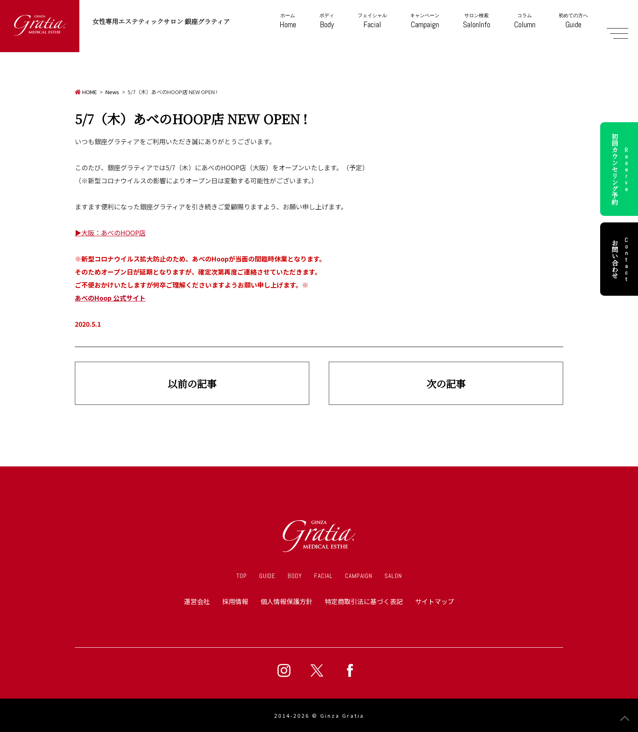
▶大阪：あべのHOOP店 (110, 232)
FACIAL (323, 576)
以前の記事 (192, 383)
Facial (372, 21)
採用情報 (235, 601)
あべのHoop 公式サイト (110, 298)
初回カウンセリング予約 (621, 169)
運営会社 (197, 601)
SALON (393, 576)
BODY (295, 576)
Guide (573, 21)
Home (288, 21)
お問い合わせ (621, 259)
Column (524, 21)
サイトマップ (434, 601)
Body (326, 21)
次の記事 (445, 383)
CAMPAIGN (358, 576)
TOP (241, 576)
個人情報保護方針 (286, 601)
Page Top (625, 719)
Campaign (424, 21)
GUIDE (267, 576)
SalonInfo (476, 21)
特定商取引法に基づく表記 (364, 601)
